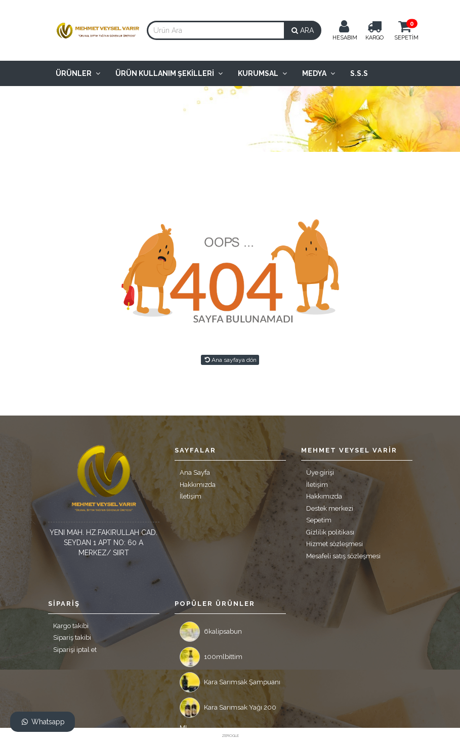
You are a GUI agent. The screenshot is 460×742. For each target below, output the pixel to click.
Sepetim (318, 520)
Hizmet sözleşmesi (334, 544)
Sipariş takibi (72, 637)
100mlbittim (211, 657)
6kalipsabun (211, 632)
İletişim (190, 496)
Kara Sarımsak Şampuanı (230, 682)
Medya (318, 73)
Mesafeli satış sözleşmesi (343, 556)
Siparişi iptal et (75, 649)
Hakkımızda (198, 484)
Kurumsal (262, 73)
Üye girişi (320, 472)
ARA (302, 30)
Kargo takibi (71, 626)
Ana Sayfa (195, 472)
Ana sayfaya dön (229, 359)
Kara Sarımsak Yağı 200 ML (228, 710)
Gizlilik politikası (330, 532)
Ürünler (78, 73)
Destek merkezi (329, 508)
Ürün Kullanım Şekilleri (169, 73)
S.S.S (359, 73)
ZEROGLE (230, 735)
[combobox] (215, 30)
